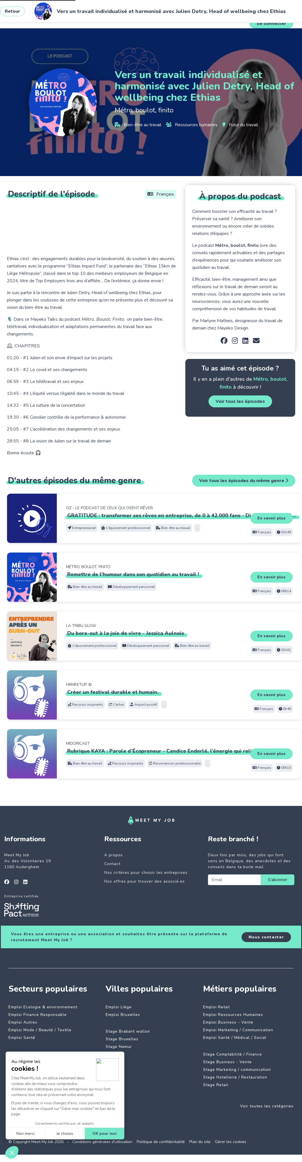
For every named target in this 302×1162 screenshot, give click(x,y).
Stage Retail (215, 1085)
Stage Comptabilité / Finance (232, 1054)
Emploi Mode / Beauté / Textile (39, 1030)
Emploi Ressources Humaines (233, 1014)
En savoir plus (271, 518)
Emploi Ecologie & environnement (42, 1007)
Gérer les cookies (230, 1141)
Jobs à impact (75, 18)
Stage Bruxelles (122, 1039)
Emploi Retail (216, 1007)
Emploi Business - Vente (228, 1022)
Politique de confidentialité (161, 1141)
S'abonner (277, 880)
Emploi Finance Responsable (37, 1014)
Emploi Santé (21, 1037)
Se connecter (271, 23)
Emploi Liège (119, 1007)
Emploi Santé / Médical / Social (234, 1037)
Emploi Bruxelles (123, 1014)
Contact (112, 863)
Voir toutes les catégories (267, 1106)
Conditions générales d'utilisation (102, 1141)
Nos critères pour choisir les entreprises (146, 872)
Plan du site (199, 1141)
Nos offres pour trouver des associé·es (144, 881)
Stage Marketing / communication (237, 1069)
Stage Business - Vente (227, 1062)
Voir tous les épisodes (240, 401)
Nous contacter (266, 937)
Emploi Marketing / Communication (238, 1030)
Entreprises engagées (118, 18)
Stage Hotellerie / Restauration (235, 1077)
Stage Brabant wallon (128, 1031)
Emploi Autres (22, 1022)
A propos (113, 855)
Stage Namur (119, 1046)
